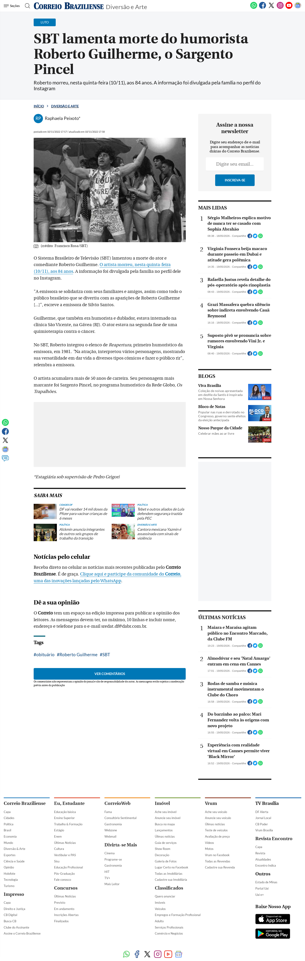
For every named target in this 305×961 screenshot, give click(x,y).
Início (39, 106)
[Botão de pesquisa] (26, 6)
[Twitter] (271, 8)
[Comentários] (5, 460)
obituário (45, 726)
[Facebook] (262, 8)
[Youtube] (289, 8)
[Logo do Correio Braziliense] (69, 5)
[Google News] (297, 8)
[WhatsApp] (253, 8)
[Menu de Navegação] (12, 6)
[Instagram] (280, 8)
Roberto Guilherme (78, 726)
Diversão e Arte (126, 6)
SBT (106, 726)
